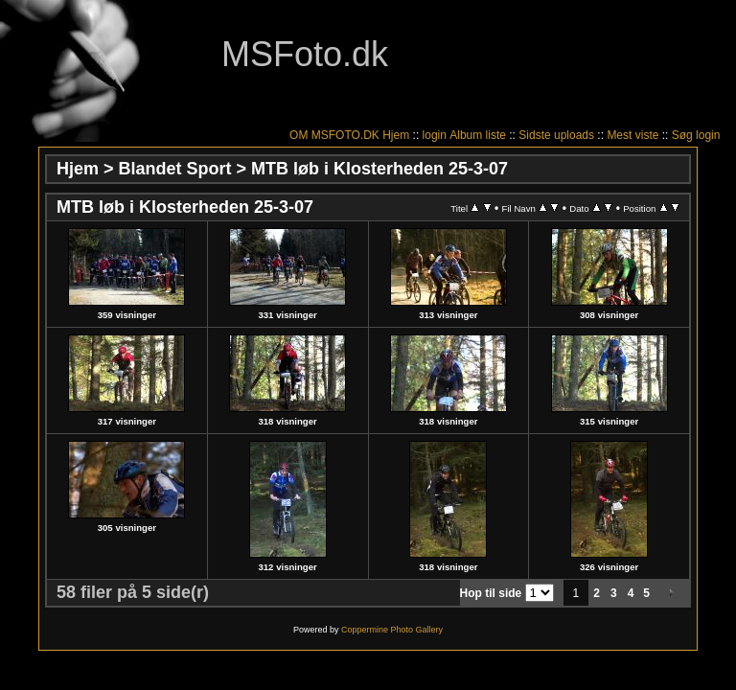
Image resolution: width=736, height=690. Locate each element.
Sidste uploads (556, 135)
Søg (682, 135)
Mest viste (632, 135)
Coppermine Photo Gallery (392, 629)
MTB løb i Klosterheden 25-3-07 (379, 168)
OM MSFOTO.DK (334, 135)
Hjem (395, 135)
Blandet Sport (175, 168)
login (435, 135)
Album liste (477, 135)
